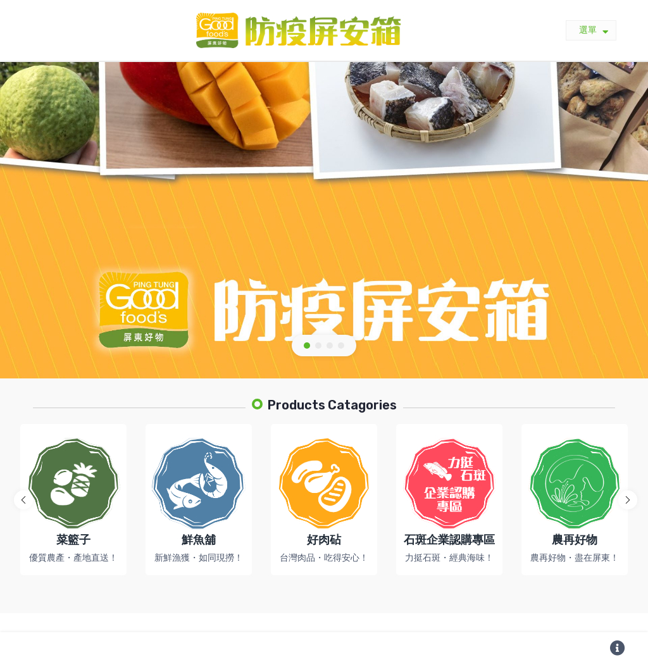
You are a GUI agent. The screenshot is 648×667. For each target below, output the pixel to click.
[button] (307, 345)
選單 (593, 31)
